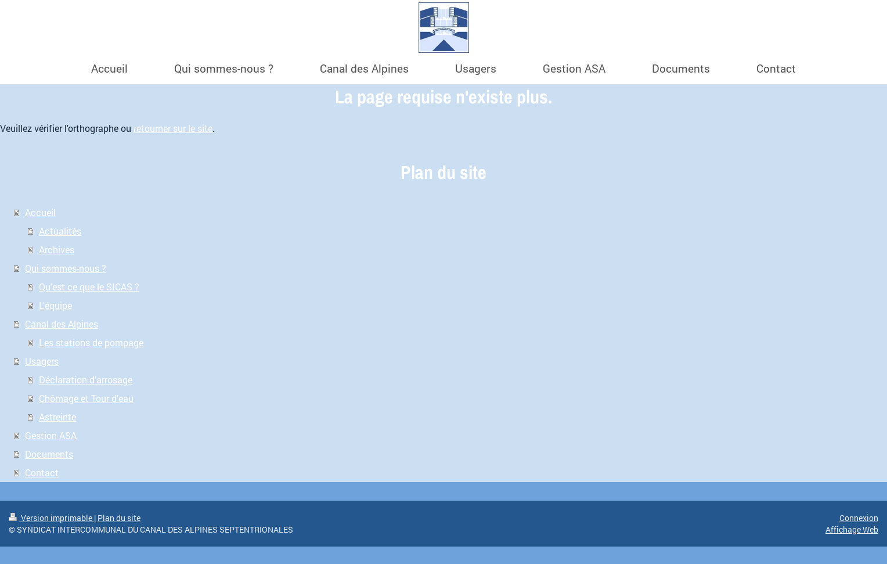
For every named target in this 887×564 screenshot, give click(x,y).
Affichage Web (851, 529)
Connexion (858, 517)
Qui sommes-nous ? (65, 268)
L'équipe (55, 305)
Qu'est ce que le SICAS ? (89, 287)
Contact (42, 472)
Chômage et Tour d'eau (86, 398)
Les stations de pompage (91, 342)
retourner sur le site (173, 128)
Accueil (40, 212)
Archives (56, 249)
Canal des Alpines (61, 324)
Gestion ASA (51, 435)
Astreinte (57, 417)
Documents (49, 454)
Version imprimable (51, 517)
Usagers (42, 361)
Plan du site (119, 517)
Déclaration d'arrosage (85, 379)
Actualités (60, 231)
